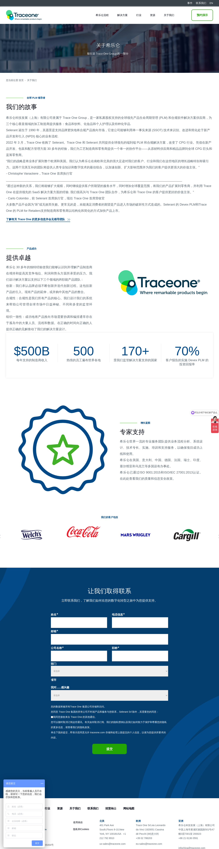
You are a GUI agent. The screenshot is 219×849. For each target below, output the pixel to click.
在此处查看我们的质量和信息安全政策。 (148, 478)
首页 (21, 80)
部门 (53, 663)
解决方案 (122, 15)
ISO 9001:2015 (150, 472)
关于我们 (169, 15)
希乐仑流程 (102, 15)
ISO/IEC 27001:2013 (178, 472)
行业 (138, 15)
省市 (53, 679)
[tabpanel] (32, 534)
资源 (152, 15)
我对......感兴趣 (60, 687)
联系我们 (92, 808)
